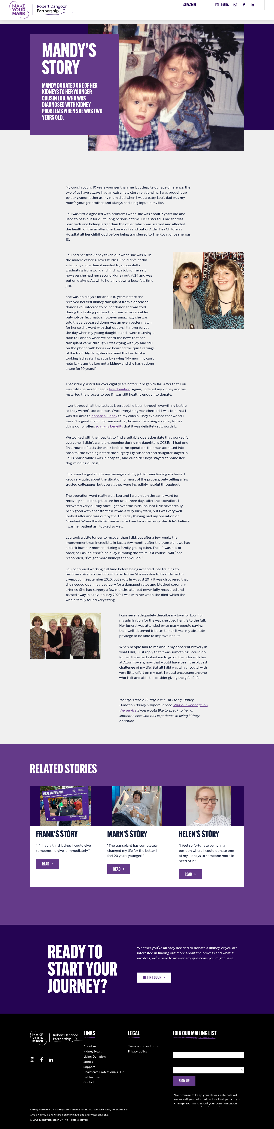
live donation (119, 389)
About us (89, 1045)
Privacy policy (137, 1050)
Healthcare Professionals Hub (104, 1071)
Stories (88, 1060)
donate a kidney (104, 415)
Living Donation (94, 1055)
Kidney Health (93, 1050)
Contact (88, 1081)
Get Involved (92, 1076)
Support (89, 1066)
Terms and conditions (143, 1045)
